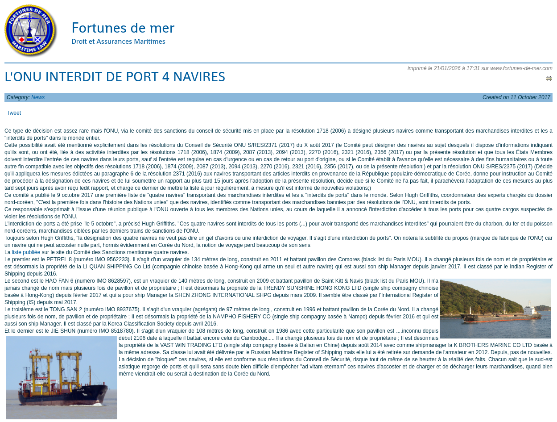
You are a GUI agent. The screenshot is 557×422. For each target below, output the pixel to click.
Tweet (14, 113)
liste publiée (26, 252)
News (38, 97)
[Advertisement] (335, 399)
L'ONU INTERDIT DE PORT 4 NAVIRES (114, 76)
